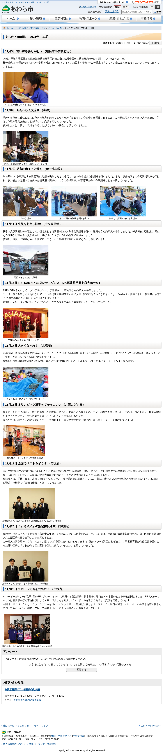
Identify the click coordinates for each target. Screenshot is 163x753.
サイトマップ (41, 725)
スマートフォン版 (26, 2)
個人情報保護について (14, 743)
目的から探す (21, 28)
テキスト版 (9, 2)
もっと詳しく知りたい (85, 664)
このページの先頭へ (151, 725)
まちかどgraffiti (55, 28)
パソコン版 (44, 2)
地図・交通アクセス (61, 736)
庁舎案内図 (78, 736)
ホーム (10, 28)
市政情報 (34, 28)
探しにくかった (59, 664)
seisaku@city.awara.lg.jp (27, 699)
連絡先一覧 (8, 725)
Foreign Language (88, 6)
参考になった (38, 664)
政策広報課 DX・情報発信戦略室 (22, 689)
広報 (43, 28)
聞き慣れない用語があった (116, 664)
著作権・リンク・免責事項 (42, 743)
